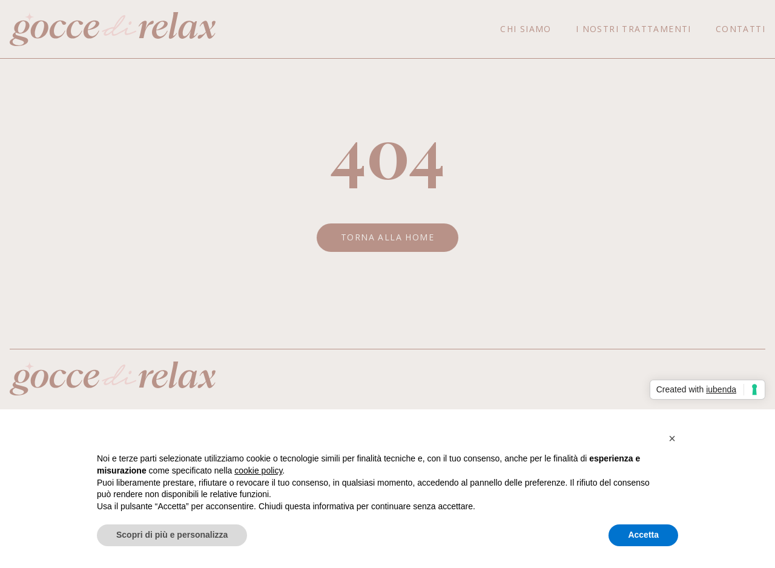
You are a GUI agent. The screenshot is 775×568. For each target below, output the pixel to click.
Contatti (740, 29)
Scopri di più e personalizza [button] (172, 535)
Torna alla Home (387, 237)
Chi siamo (526, 29)
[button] (672, 438)
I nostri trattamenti (633, 29)
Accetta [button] (643, 535)
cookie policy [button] (258, 470)
